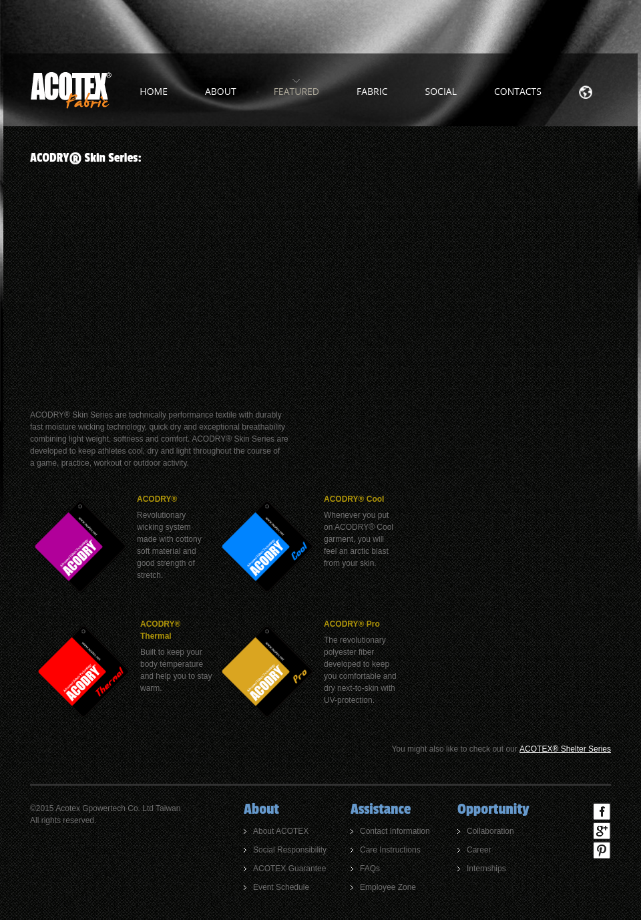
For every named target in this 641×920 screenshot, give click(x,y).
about (220, 91)
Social (441, 91)
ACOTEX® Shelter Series (565, 749)
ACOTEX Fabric (71, 90)
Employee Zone (388, 887)
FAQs (370, 868)
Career (479, 850)
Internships (486, 868)
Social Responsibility (290, 850)
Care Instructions (390, 850)
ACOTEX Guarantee (289, 868)
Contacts (518, 91)
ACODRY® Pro (352, 624)
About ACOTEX (280, 831)
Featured (296, 91)
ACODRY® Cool (354, 499)
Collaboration (490, 831)
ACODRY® (157, 499)
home (154, 91)
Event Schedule (281, 887)
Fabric (372, 91)
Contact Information (395, 831)
